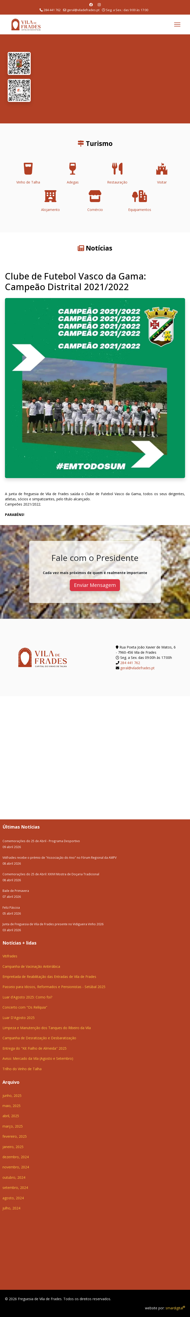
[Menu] (177, 24)
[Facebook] (91, 4)
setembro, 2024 (15, 1187)
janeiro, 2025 (13, 1146)
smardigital (175, 1308)
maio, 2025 (11, 1105)
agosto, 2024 (13, 1198)
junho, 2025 (12, 1095)
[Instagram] (99, 4)
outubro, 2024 (13, 1177)
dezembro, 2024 (15, 1157)
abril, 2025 (10, 1115)
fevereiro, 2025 (14, 1136)
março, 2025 (12, 1126)
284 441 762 (52, 10)
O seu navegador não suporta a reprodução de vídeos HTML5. (110, 78)
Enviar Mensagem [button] (95, 585)
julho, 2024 (11, 1208)
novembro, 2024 (15, 1167)
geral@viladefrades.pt (83, 10)
